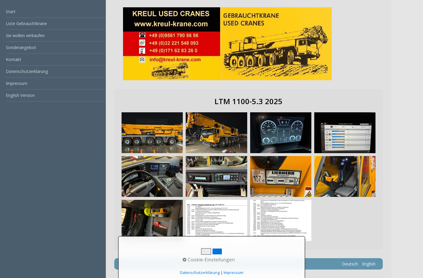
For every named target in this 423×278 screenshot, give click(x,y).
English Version (20, 95)
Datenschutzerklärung (27, 71)
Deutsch (350, 264)
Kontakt (13, 59)
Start (10, 11)
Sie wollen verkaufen (25, 35)
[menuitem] (53, 12)
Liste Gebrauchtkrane (26, 23)
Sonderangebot (21, 47)
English (368, 264)
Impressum (16, 83)
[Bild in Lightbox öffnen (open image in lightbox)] (152, 132)
